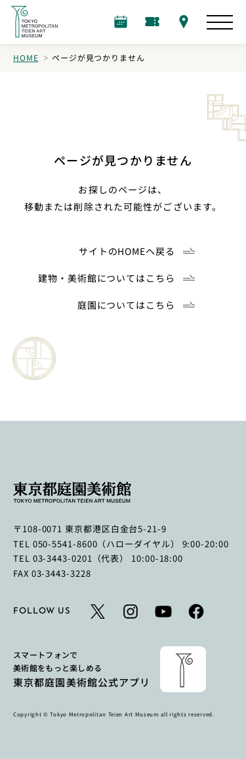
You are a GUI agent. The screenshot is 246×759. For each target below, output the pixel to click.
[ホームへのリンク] (34, 21)
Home (25, 57)
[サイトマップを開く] (220, 22)
